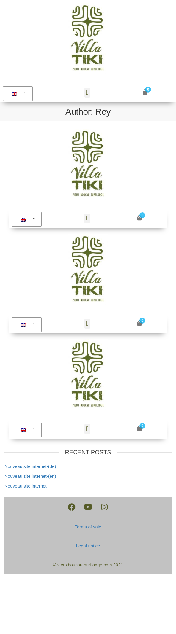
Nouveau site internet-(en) (30, 476)
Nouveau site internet (25, 485)
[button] (87, 93)
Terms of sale (88, 526)
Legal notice (88, 545)
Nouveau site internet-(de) (30, 466)
